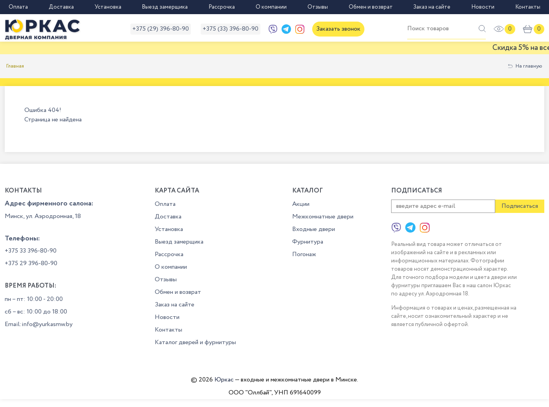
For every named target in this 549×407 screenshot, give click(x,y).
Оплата (18, 7)
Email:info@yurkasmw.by (39, 324)
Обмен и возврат (371, 7)
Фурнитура (307, 241)
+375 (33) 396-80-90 (230, 28)
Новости (482, 7)
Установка (108, 7)
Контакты (527, 7)
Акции (300, 204)
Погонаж (304, 254)
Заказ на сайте (431, 7)
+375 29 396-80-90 (31, 263)
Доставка (61, 7)
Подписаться (519, 206)
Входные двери (313, 229)
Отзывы (317, 7)
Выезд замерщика (165, 7)
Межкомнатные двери (322, 216)
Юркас (224, 379)
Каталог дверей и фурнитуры (195, 342)
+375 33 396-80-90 (31, 250)
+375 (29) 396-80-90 (160, 28)
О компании (271, 7)
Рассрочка (222, 7)
